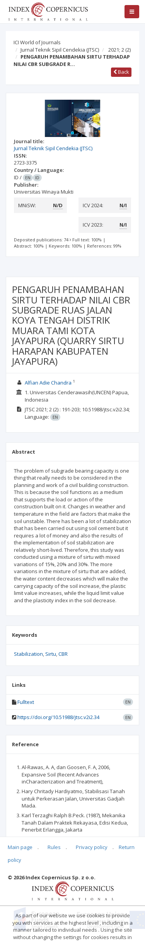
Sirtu (50, 653)
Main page (20, 847)
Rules (54, 847)
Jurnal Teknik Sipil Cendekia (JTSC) (59, 49)
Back (121, 71)
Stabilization (28, 653)
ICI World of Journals (37, 42)
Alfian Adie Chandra (48, 382)
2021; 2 (119, 49)
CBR (63, 653)
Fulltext (25, 701)
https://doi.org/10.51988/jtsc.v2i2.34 (58, 717)
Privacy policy (91, 847)
